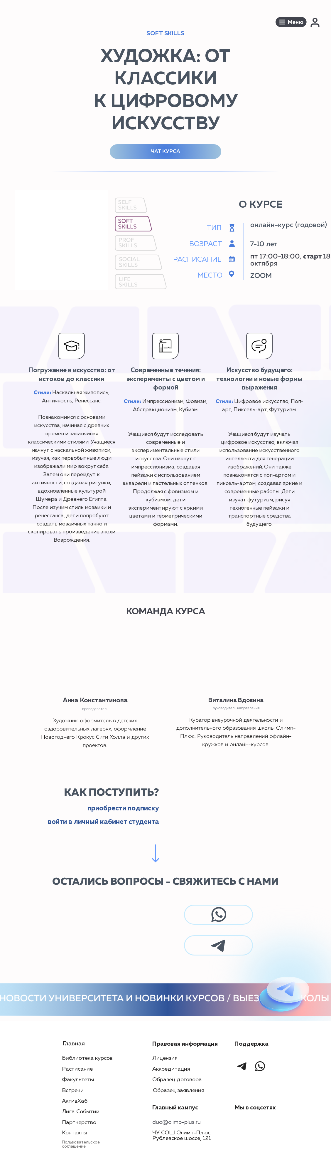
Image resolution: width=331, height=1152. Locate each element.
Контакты (74, 1133)
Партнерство (79, 1122)
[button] (291, 22)
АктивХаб (74, 1101)
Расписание (77, 1069)
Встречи (73, 1090)
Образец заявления (178, 1090)
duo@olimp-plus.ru (176, 1122)
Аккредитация (171, 1069)
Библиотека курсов (87, 1058)
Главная (74, 1044)
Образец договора (177, 1079)
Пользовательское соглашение (81, 1144)
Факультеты (78, 1079)
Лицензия (165, 1058)
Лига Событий (80, 1111)
